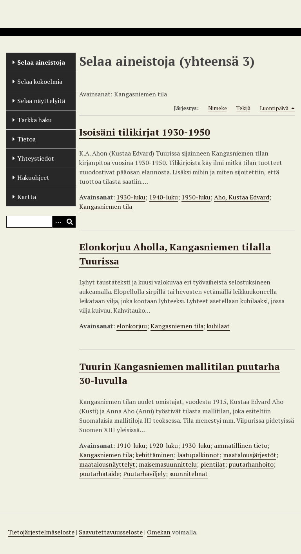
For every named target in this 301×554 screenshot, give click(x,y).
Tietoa (26, 139)
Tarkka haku (34, 120)
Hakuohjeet (33, 177)
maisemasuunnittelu (168, 464)
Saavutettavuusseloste (111, 532)
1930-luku (130, 197)
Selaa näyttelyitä (41, 100)
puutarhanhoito (251, 464)
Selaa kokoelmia (39, 81)
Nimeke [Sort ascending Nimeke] (217, 108)
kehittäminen (155, 455)
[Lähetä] (70, 222)
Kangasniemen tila (105, 206)
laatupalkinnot (198, 455)
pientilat (212, 464)
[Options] (58, 222)
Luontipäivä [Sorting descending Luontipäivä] (277, 108)
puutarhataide (99, 473)
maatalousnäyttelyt (107, 464)
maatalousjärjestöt (249, 455)
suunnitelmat (188, 473)
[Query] (41, 222)
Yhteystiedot (35, 158)
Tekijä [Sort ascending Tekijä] (243, 108)
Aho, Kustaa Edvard (241, 197)
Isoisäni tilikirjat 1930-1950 (144, 132)
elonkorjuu (131, 326)
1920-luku (163, 445)
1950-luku (195, 197)
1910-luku (130, 445)
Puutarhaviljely (144, 473)
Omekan (158, 532)
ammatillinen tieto (240, 445)
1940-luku (163, 197)
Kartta (26, 196)
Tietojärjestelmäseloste (41, 532)
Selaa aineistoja (41, 62)
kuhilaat (218, 326)
